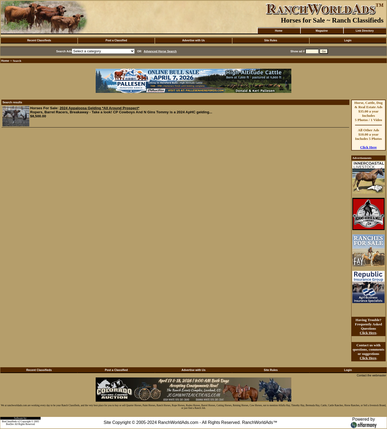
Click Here (368, 147)
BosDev (10, 424)
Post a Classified (116, 40)
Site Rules (270, 40)
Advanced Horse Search (160, 51)
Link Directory (365, 30)
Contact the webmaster (371, 375)
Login (348, 40)
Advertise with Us (193, 40)
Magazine (322, 30)
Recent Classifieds (39, 40)
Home (278, 30)
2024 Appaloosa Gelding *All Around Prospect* (99, 108)
